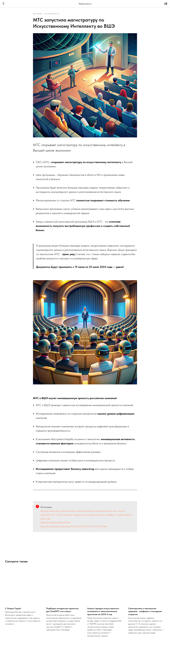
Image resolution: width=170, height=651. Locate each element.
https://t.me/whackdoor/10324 (55, 523)
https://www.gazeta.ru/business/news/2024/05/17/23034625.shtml (74, 527)
